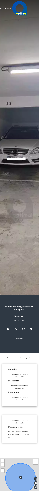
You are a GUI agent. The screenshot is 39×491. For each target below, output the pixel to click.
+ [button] (3, 460)
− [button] (3, 464)
